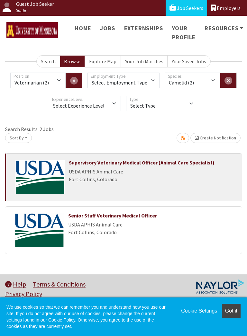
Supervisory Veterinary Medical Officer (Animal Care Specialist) (142, 162)
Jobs (107, 28)
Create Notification (215, 138)
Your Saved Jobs (189, 61)
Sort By (17, 138)
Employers (226, 8)
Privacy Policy (23, 294)
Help (15, 284)
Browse (72, 61)
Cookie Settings (199, 311)
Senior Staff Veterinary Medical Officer (112, 215)
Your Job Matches (144, 61)
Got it (231, 311)
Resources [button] (221, 28)
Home (83, 28)
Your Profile (184, 32)
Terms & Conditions (59, 284)
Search (48, 61)
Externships (143, 28)
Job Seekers (186, 8)
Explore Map (102, 61)
